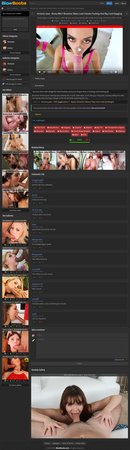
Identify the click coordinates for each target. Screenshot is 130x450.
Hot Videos (7, 89)
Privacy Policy (80, 443)
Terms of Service (67, 443)
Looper (74, 23)
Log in (117, 3)
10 (97, 20)
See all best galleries (15, 385)
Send (15, 29)
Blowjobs (56, 20)
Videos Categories (10, 36)
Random (84, 23)
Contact (47, 443)
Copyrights (56, 443)
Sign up (123, 3)
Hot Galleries (8, 215)
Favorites (65, 23)
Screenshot (95, 23)
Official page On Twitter (14, 84)
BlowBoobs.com (62, 448)
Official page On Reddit (14, 79)
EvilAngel (40, 120)
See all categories (15, 53)
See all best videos (15, 210)
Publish (79, 364)
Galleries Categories (11, 58)
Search (109, 3)
